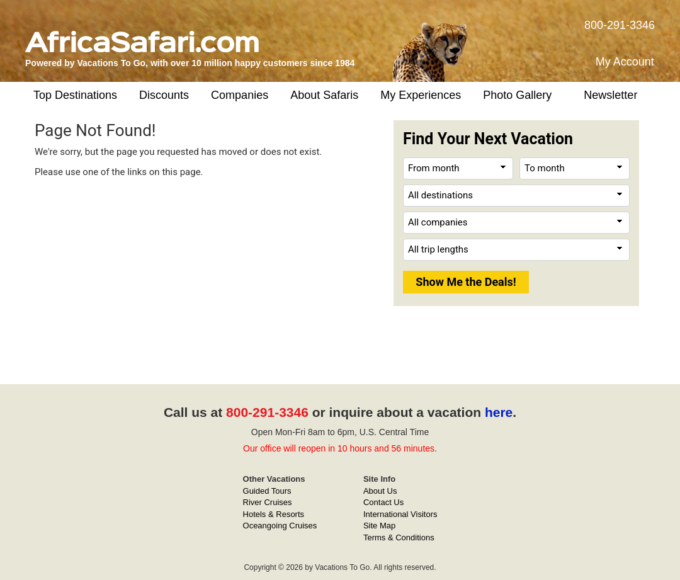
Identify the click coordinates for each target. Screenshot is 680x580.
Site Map (379, 525)
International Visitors (400, 514)
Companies (239, 95)
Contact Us (383, 502)
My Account (625, 61)
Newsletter (610, 95)
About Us (380, 491)
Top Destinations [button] (75, 95)
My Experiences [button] (420, 95)
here (499, 412)
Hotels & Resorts (274, 514)
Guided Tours (267, 491)
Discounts (164, 95)
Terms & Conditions (398, 537)
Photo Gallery (517, 95)
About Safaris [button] (324, 95)
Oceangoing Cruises (280, 525)
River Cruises (267, 502)
